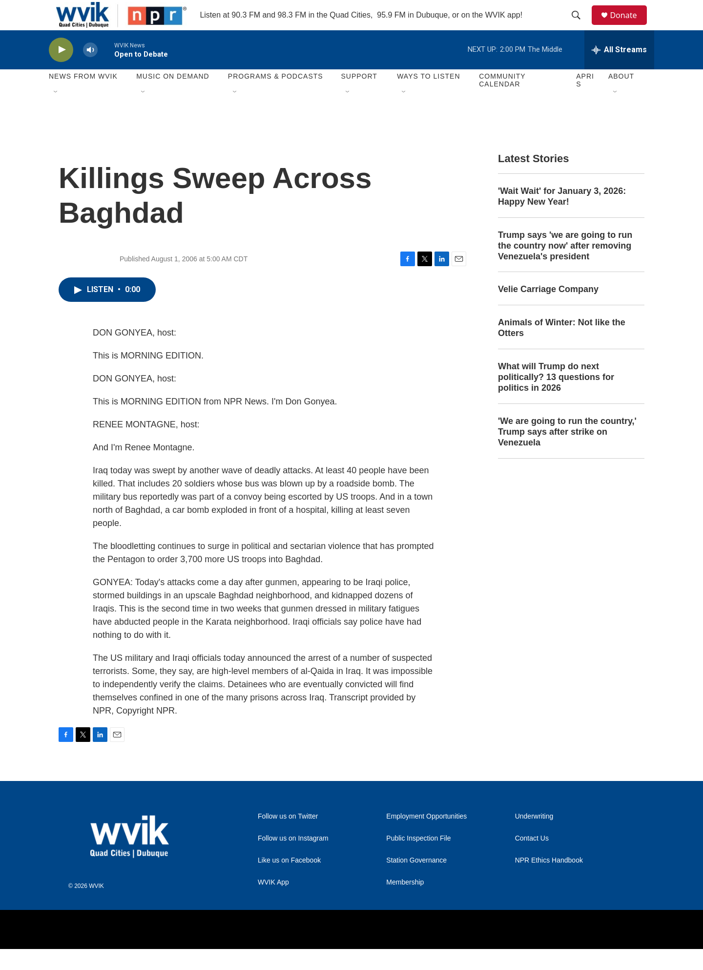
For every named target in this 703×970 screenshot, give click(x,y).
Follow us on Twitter (288, 837)
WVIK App (273, 903)
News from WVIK (83, 98)
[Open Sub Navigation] (56, 113)
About (621, 98)
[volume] (90, 71)
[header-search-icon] (580, 25)
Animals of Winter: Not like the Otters (561, 349)
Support (359, 98)
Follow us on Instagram (293, 859)
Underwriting (534, 837)
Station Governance (416, 881)
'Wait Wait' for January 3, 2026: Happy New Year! (562, 217)
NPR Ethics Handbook (549, 881)
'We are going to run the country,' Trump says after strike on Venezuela (567, 452)
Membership (405, 903)
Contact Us (532, 859)
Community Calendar (502, 101)
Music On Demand (172, 98)
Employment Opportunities (426, 837)
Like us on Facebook (289, 881)
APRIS (585, 101)
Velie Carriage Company (548, 311)
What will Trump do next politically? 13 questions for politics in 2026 (556, 398)
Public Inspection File (418, 859)
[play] (61, 71)
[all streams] (619, 70)
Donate (629, 26)
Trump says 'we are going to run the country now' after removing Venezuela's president (565, 266)
